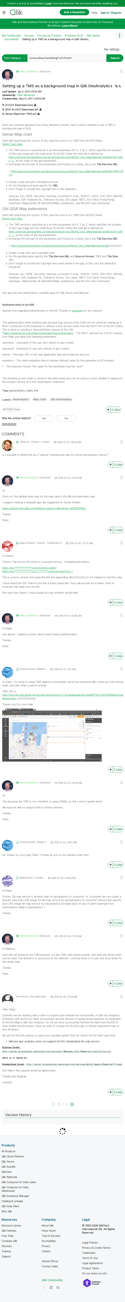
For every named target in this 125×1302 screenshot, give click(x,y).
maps (29, 390)
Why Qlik (7, 1211)
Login (48, 3)
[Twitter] (44, 1287)
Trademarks (88, 1252)
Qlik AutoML (9, 1166)
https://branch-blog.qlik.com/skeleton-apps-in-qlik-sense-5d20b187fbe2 (44, 508)
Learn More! (70, 25)
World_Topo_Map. (12, 144)
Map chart (39, 399)
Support (6, 1256)
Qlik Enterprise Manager (15, 1196)
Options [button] (119, 35)
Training (6, 1251)
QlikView (7, 1171)
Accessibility (49, 1241)
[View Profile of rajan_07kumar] (27, 543)
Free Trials (7, 1235)
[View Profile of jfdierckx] (24, 441)
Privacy (46, 1246)
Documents (11, 39)
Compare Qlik (9, 1241)
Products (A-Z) (74, 35)
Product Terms (90, 1268)
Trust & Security (51, 1235)
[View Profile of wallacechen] (26, 877)
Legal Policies (90, 1242)
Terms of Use (90, 1258)
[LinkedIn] (51, 1287)
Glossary (7, 1246)
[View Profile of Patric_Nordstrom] (29, 71)
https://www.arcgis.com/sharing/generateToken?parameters (38, 333)
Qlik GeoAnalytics (61, 399)
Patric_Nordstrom (26, 95)
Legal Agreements (92, 1263)
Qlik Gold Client (10, 1206)
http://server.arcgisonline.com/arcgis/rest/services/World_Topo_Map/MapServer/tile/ (60, 245)
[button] (121, 71)
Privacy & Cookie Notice (96, 1247)
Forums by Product (49, 35)
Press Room (49, 1230)
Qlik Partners (9, 1230)
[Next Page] (72, 1104)
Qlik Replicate (9, 1177)
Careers (46, 1251)
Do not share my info (94, 1273)
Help (94, 12)
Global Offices (50, 1261)
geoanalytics (17, 390)
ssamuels (77, 310)
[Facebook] (58, 1287)
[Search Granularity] (15, 58)
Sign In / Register (111, 12)
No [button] (66, 418)
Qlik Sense (93, 35)
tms (36, 390)
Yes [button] (44, 418)
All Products (8, 1151)
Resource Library (11, 1225)
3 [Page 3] (66, 1104)
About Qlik (48, 1225)
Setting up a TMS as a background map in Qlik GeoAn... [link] (56, 39)
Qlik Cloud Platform (13, 1156)
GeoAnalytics (21, 399)
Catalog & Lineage (12, 1201)
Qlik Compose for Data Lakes (19, 1182)
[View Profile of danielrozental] (27, 669)
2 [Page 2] (62, 1104)
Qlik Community (11, 35)
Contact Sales (50, 1266)
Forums (29, 35)
